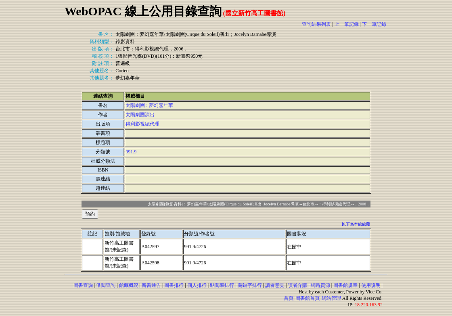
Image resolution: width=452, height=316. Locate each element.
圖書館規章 (345, 285)
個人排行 (197, 285)
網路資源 (320, 285)
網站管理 (331, 298)
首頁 (288, 298)
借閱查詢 (105, 285)
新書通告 (151, 285)
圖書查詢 (83, 285)
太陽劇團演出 (140, 114)
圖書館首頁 (307, 298)
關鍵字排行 (250, 285)
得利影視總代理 (142, 124)
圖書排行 (174, 285)
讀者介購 (297, 285)
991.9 (131, 152)
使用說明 (371, 285)
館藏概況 (128, 285)
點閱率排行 (222, 285)
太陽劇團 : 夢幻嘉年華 (149, 105)
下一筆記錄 (374, 24)
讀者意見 (275, 285)
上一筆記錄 (347, 24)
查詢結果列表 (316, 24)
